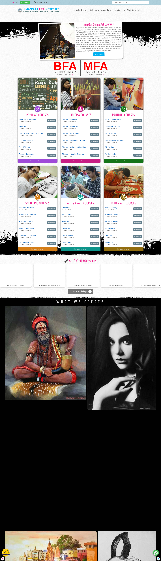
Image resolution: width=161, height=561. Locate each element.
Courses (84, 10)
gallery (102, 10)
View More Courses (37, 161)
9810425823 (42, 2)
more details (99, 54)
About (76, 10)
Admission (130, 10)
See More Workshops (80, 291)
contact (139, 10)
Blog (124, 10)
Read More (68, 75)
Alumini (117, 10)
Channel (25, 2)
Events (109, 10)
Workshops (93, 10)
